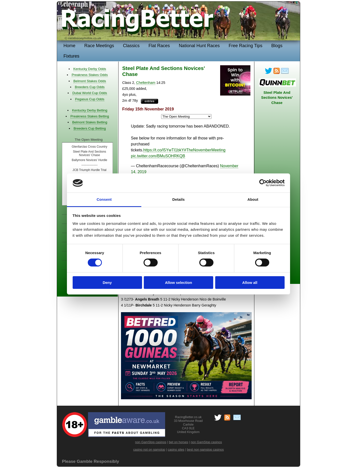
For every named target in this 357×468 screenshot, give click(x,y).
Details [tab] (178, 199)
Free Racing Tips (245, 45)
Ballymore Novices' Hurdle (89, 160)
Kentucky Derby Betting (89, 110)
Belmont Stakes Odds (89, 81)
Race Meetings (99, 45)
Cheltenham (145, 83)
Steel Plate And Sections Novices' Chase (89, 153)
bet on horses (178, 442)
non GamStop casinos (150, 442)
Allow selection (178, 282)
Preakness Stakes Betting (89, 116)
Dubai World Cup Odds (89, 93)
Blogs (276, 45)
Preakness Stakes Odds (90, 75)
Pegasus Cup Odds (89, 99)
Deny (107, 282)
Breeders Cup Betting (90, 128)
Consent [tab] (104, 199)
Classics (131, 45)
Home (69, 45)
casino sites (176, 449)
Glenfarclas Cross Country (89, 146)
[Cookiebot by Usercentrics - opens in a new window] (263, 183)
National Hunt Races (199, 45)
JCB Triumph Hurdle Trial (90, 170)
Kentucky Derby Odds (89, 69)
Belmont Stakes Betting (89, 122)
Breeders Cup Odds (90, 87)
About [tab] (252, 199)
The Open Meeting (89, 139)
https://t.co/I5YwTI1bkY (163, 150)
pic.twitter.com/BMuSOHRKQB (158, 156)
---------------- (89, 165)
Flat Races (159, 45)
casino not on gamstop (149, 449)
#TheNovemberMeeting (204, 150)
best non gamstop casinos (205, 449)
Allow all (249, 282)
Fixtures (71, 56)
